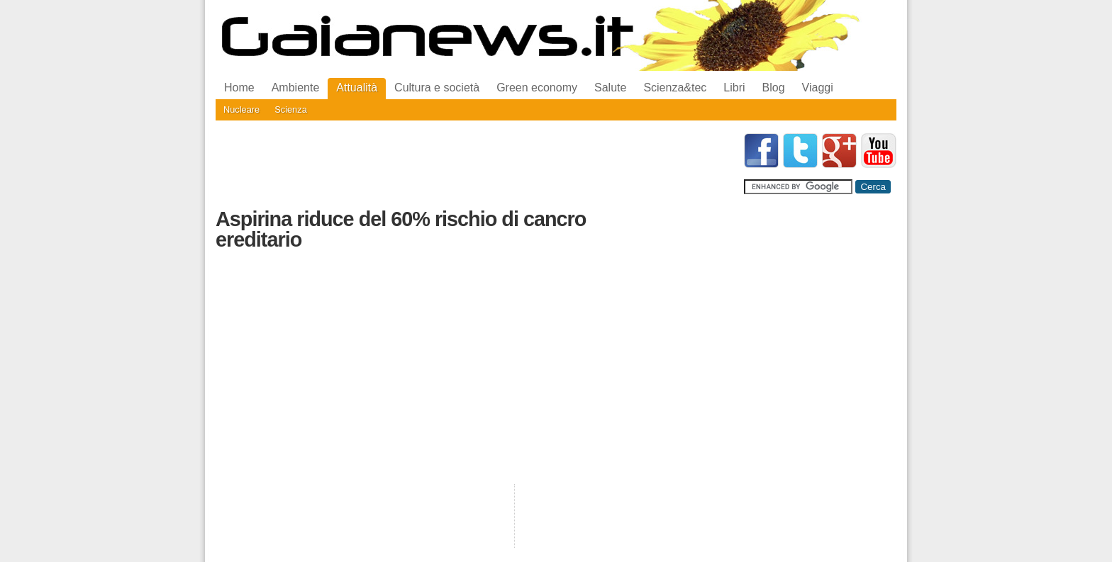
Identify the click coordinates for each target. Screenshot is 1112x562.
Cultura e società (436, 88)
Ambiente (296, 88)
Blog (773, 88)
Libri (734, 88)
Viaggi (817, 88)
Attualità (356, 88)
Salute (610, 88)
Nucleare (241, 109)
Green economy (536, 88)
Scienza (290, 109)
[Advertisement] (474, 165)
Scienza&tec (674, 88)
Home (239, 88)
